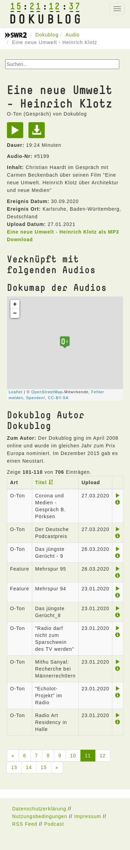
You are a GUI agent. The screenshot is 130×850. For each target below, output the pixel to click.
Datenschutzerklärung (39, 808)
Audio (73, 34)
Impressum (87, 816)
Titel (41, 482)
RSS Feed (24, 824)
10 (73, 755)
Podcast (54, 824)
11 (88, 755)
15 (44, 767)
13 (14, 767)
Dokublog (47, 34)
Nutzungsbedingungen (39, 816)
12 (102, 755)
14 (29, 767)
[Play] (17, 132)
